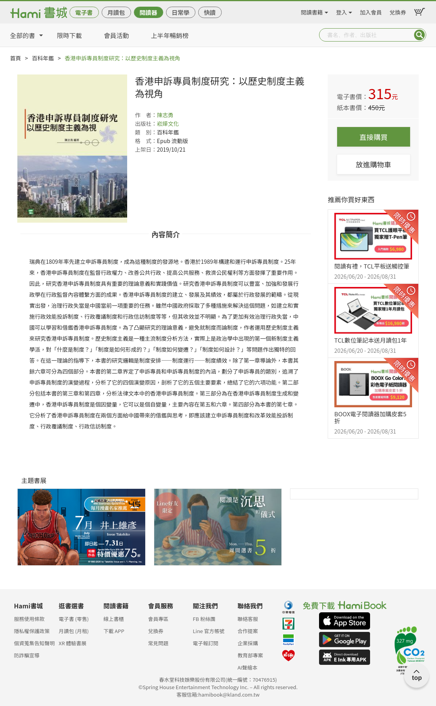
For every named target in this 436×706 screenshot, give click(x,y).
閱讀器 (148, 12)
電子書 (84, 12)
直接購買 (373, 137)
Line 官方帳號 (208, 631)
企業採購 (247, 643)
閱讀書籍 (312, 11)
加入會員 (371, 11)
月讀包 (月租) (73, 631)
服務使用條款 (29, 619)
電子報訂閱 (205, 643)
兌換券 (398, 11)
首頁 (15, 58)
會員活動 (116, 35)
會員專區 (158, 619)
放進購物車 (373, 164)
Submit (419, 35)
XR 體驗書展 (72, 643)
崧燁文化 (168, 123)
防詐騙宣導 (27, 655)
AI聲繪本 (247, 667)
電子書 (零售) (73, 619)
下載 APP (113, 631)
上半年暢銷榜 (170, 35)
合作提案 (247, 631)
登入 (341, 11)
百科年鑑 (43, 58)
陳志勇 (165, 115)
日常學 (180, 12)
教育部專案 (250, 655)
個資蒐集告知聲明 (34, 643)
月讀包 (116, 12)
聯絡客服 (247, 619)
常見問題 (158, 643)
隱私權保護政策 (32, 631)
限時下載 (69, 35)
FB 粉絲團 (204, 619)
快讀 (209, 12)
